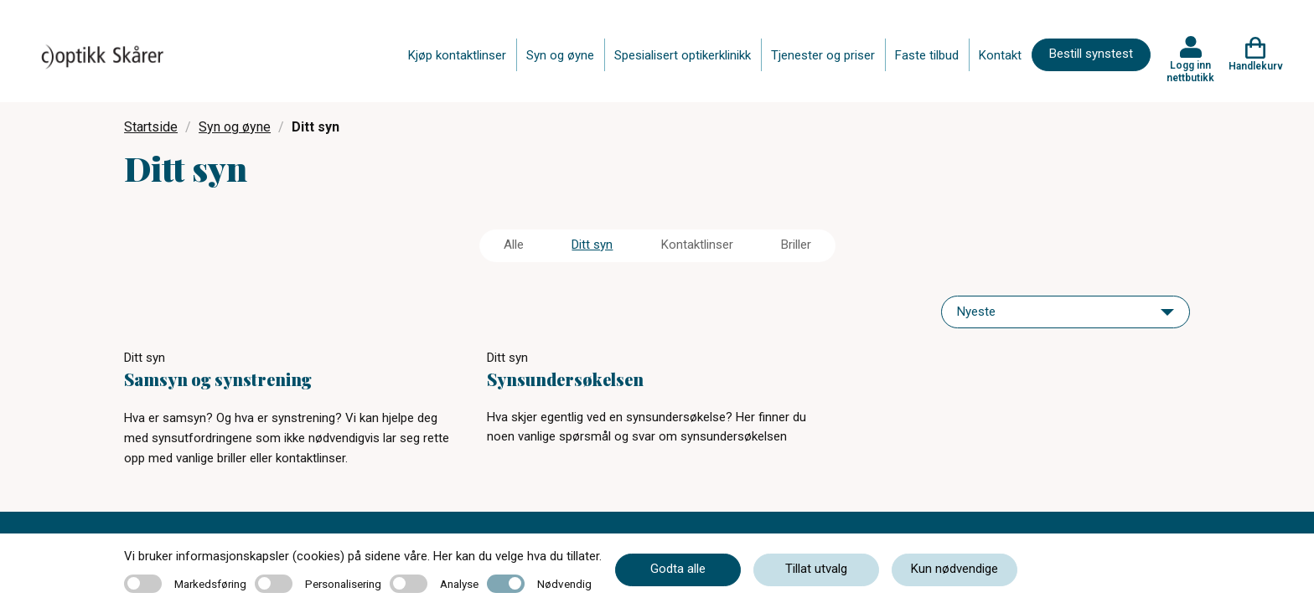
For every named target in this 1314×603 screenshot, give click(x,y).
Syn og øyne (560, 55)
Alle (514, 244)
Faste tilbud (927, 55)
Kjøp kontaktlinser (457, 55)
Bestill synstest (1091, 53)
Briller (796, 244)
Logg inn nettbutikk (1190, 71)
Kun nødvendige (954, 568)
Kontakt (1000, 55)
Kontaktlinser (697, 244)
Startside (151, 127)
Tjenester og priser (823, 55)
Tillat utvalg (816, 568)
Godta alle (678, 568)
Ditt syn (592, 244)
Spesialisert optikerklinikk (682, 55)
